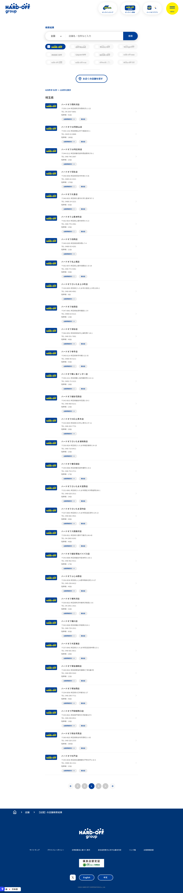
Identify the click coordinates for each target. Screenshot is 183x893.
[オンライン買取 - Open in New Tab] (130, 8)
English (86, 877)
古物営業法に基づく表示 (81, 850)
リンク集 (132, 850)
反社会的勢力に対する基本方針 (109, 850)
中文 (105, 877)
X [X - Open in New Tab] (73, 877)
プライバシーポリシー (55, 850)
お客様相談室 (149, 850)
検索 (130, 36)
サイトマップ (35, 850)
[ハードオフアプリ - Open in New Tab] (152, 8)
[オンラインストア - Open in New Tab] (107, 8)
